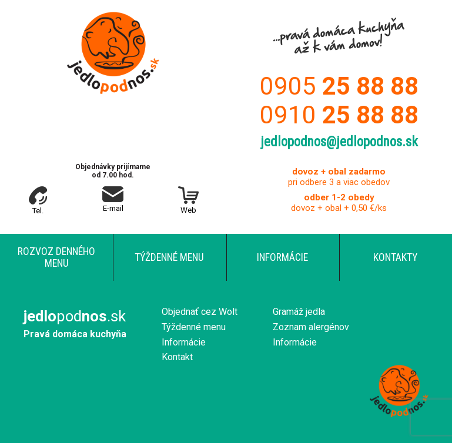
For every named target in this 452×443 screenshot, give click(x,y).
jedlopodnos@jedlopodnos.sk (339, 142)
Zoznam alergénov (311, 327)
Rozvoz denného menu (56, 257)
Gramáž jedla (299, 311)
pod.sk (75, 316)
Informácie (282, 257)
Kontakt (177, 357)
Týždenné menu (169, 257)
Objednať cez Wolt (199, 311)
